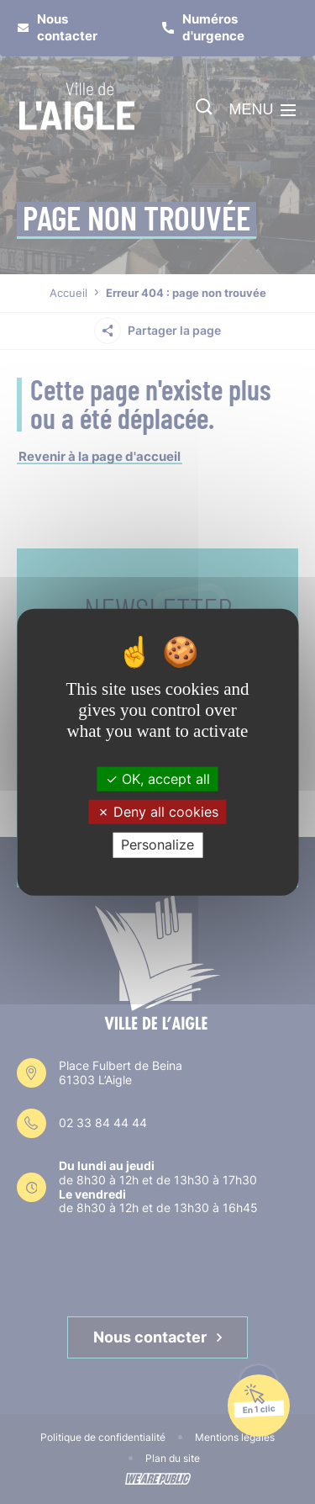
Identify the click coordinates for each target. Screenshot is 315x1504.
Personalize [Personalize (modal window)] (157, 844)
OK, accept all (158, 779)
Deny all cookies (157, 811)
